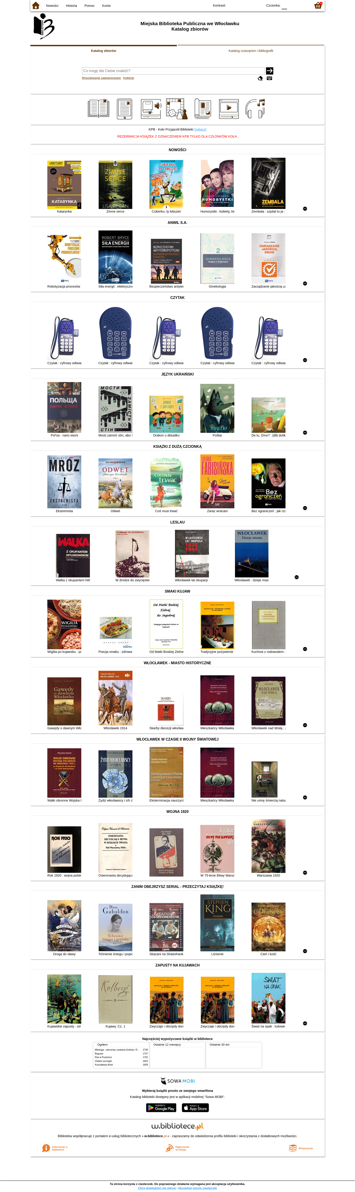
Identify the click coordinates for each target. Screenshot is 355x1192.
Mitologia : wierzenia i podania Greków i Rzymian (120, 1050)
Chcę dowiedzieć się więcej (157, 1188)
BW (240, 5)
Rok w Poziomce (103, 1057)
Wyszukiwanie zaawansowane (101, 78)
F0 (284, 5)
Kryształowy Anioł (104, 1065)
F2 (302, 5)
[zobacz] (200, 129)
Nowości (52, 5)
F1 (292, 5)
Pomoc (89, 5)
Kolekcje (128, 78)
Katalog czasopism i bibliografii (251, 51)
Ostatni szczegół (103, 1061)
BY (258, 5)
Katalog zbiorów (103, 51)
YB (249, 5)
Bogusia (99, 1053)
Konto (106, 5)
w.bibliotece (155, 1136)
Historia (71, 5)
